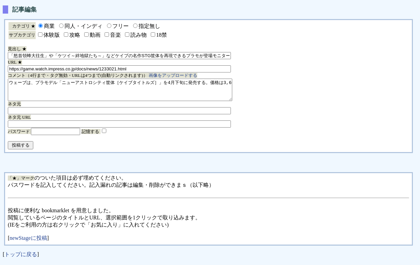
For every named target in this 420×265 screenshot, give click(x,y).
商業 (49, 26)
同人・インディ (84, 26)
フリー (120, 26)
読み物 (138, 35)
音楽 (115, 35)
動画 (95, 35)
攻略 (74, 35)
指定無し (149, 26)
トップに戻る (20, 258)
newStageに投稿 (28, 242)
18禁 (161, 35)
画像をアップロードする (173, 75)
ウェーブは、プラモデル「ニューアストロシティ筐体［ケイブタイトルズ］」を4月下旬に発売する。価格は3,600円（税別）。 (133, 92)
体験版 (51, 35)
